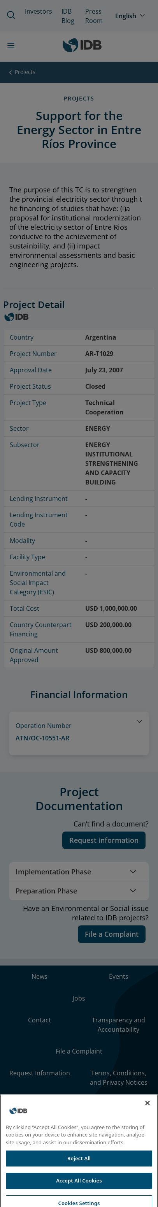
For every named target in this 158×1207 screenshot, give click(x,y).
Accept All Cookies (79, 1194)
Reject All (79, 1171)
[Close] (147, 1116)
